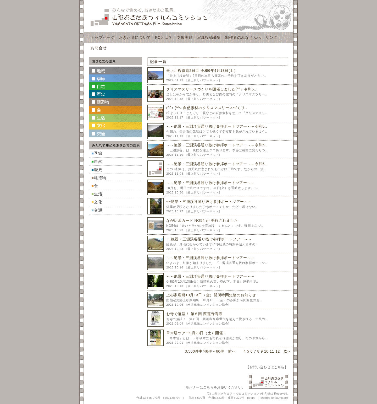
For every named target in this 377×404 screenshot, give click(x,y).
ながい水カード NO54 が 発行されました (202, 220)
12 (277, 351)
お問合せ (99, 48)
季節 (98, 153)
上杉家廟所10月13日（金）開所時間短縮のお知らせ (211, 295)
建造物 (100, 177)
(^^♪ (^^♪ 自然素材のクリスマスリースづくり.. (206, 108)
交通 (98, 210)
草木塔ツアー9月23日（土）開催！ (196, 333)
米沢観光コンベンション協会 (207, 304)
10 (266, 351)
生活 (98, 194)
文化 (98, 202)
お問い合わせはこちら (267, 367)
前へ (232, 351)
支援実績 (185, 37)
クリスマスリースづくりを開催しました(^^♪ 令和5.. (211, 89)
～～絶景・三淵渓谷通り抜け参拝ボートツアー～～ (210, 183)
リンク (271, 37)
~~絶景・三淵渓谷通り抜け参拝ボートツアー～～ (209, 202)
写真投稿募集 (209, 37)
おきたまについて (135, 37)
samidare (281, 397)
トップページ (103, 37)
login (251, 397)
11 (272, 351)
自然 (98, 161)
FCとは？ (164, 37)
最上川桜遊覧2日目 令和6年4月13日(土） (202, 70)
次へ (287, 351)
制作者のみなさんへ (243, 37)
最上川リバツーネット (203, 80)
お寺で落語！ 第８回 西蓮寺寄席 (194, 314)
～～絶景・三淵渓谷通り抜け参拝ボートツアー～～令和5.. (216, 126)
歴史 (98, 169)
